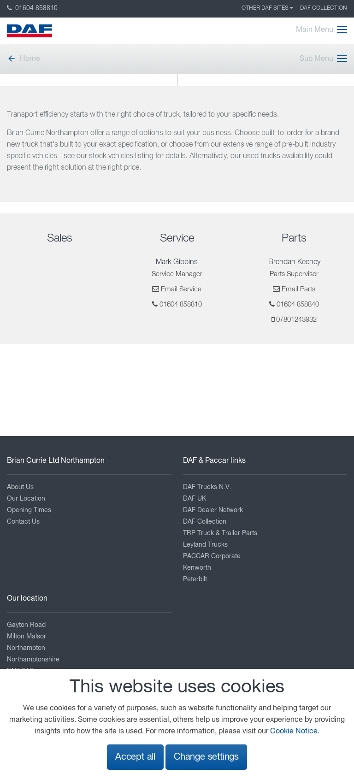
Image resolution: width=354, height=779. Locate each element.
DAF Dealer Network (213, 510)
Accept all (135, 757)
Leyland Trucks (205, 545)
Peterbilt (195, 579)
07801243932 (296, 319)
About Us (20, 487)
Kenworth (197, 568)
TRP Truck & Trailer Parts (220, 533)
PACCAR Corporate (212, 556)
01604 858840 (298, 304)
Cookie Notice (294, 731)
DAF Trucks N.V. (207, 487)
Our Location (26, 499)
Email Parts (298, 289)
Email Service (181, 289)
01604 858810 (32, 8)
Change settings (206, 757)
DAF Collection (323, 8)
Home (23, 59)
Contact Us (23, 522)
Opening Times (29, 510)
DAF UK (194, 499)
